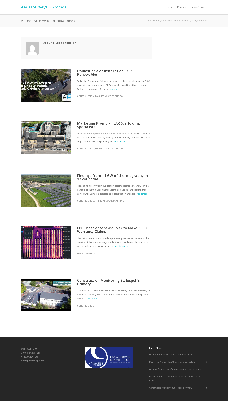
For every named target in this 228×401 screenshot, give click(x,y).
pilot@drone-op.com (32, 360)
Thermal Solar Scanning (109, 200)
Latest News (197, 7)
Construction (85, 96)
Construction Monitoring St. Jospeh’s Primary (108, 282)
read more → (115, 88)
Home (169, 7)
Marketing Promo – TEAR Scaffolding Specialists (108, 125)
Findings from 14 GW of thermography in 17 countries (112, 177)
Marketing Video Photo (109, 96)
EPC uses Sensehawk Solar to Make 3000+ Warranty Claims (113, 229)
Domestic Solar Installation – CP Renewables (104, 72)
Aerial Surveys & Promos (43, 7)
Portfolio (181, 7)
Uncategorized (86, 253)
